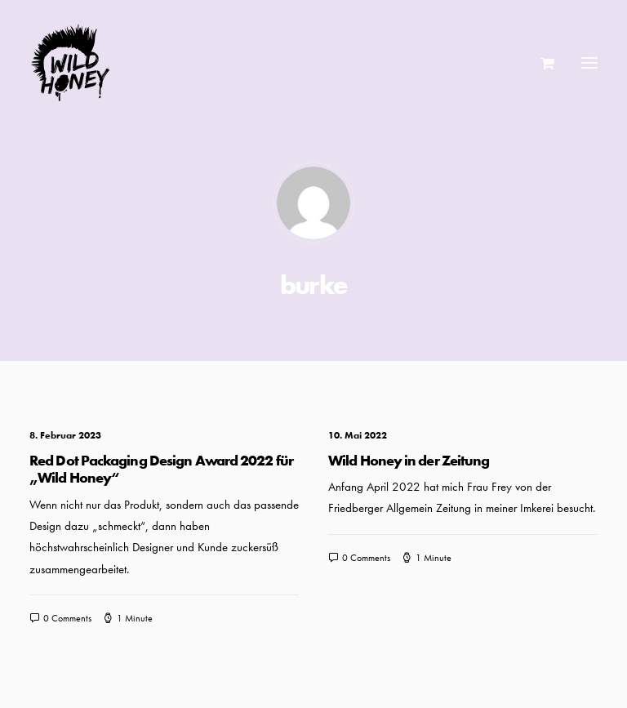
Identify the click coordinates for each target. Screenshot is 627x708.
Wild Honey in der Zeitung (409, 460)
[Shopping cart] (540, 63)
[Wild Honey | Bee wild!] (70, 63)
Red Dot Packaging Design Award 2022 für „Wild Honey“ (161, 469)
